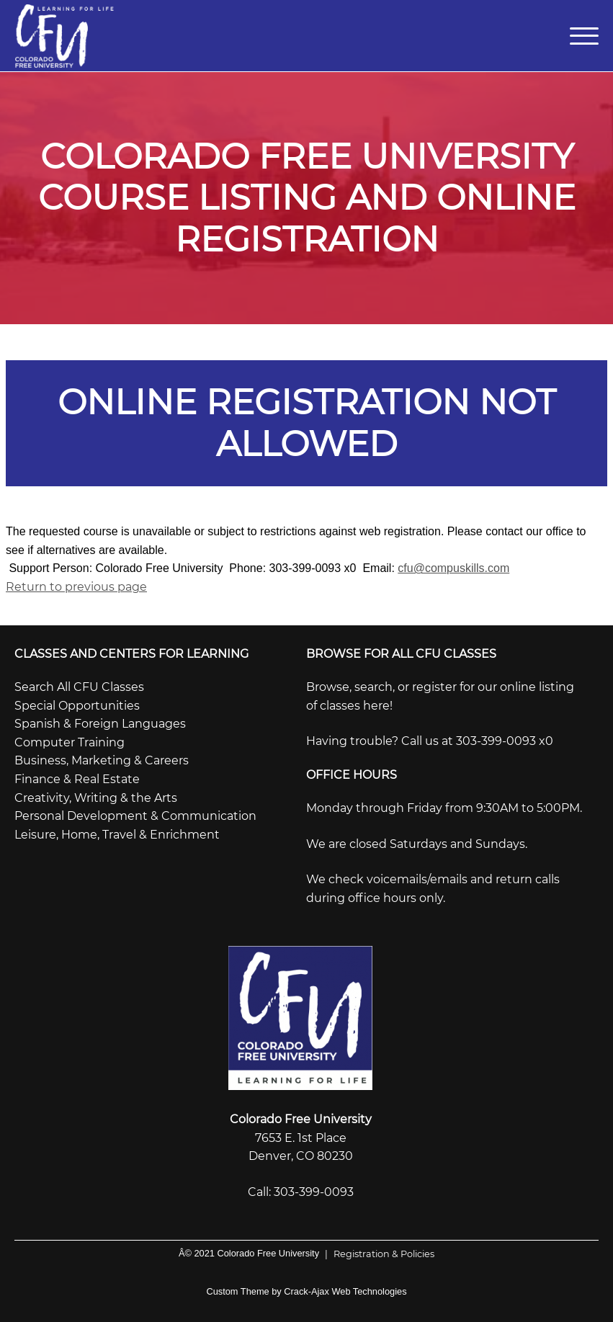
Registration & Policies (376, 1254)
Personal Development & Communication (135, 816)
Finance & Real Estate (77, 779)
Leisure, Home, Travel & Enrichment (117, 834)
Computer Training (69, 742)
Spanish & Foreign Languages (100, 724)
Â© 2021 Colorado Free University (249, 1253)
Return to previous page (76, 587)
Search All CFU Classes (79, 687)
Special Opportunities (77, 706)
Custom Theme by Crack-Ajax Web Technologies (306, 1291)
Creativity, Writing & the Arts (95, 798)
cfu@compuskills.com (453, 568)
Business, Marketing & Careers (101, 760)
